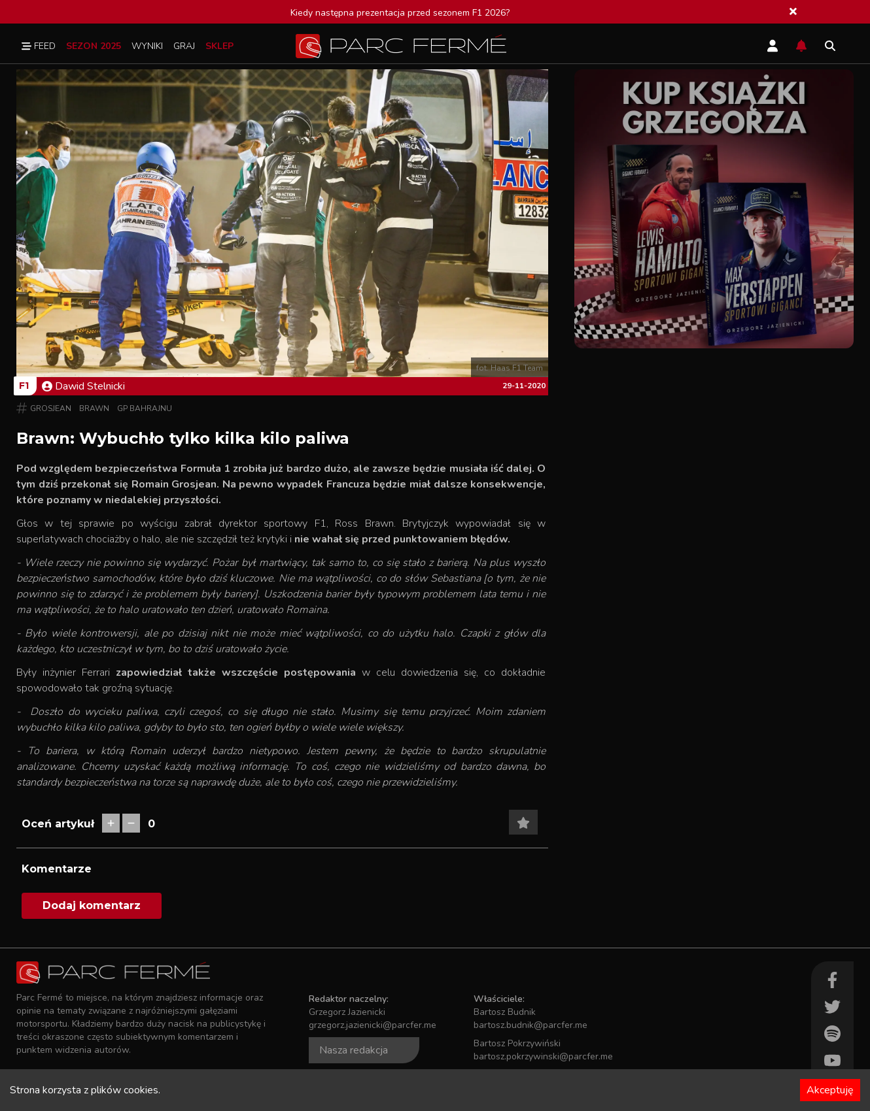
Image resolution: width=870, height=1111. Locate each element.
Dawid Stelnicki (83, 386)
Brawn (94, 408)
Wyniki (147, 46)
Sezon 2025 (93, 46)
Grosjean (50, 408)
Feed (39, 46)
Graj (184, 46)
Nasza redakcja (353, 1050)
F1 (24, 385)
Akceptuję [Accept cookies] (830, 1090)
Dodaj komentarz (92, 905)
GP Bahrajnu (144, 408)
